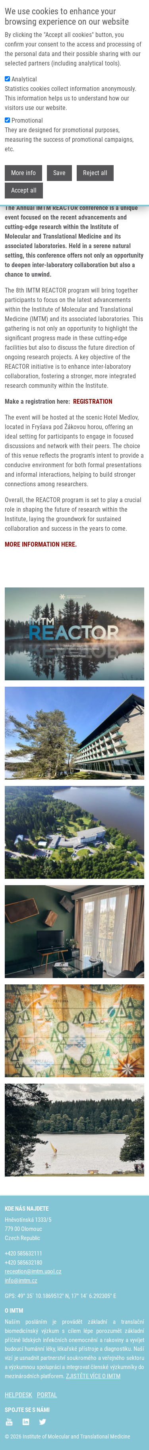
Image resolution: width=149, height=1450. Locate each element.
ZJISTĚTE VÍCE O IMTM (93, 1376)
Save (59, 173)
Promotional (27, 120)
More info (23, 173)
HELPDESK (18, 1395)
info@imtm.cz (21, 1280)
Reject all (95, 173)
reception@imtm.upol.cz (33, 1271)
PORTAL (47, 1395)
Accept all (24, 190)
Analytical (24, 79)
